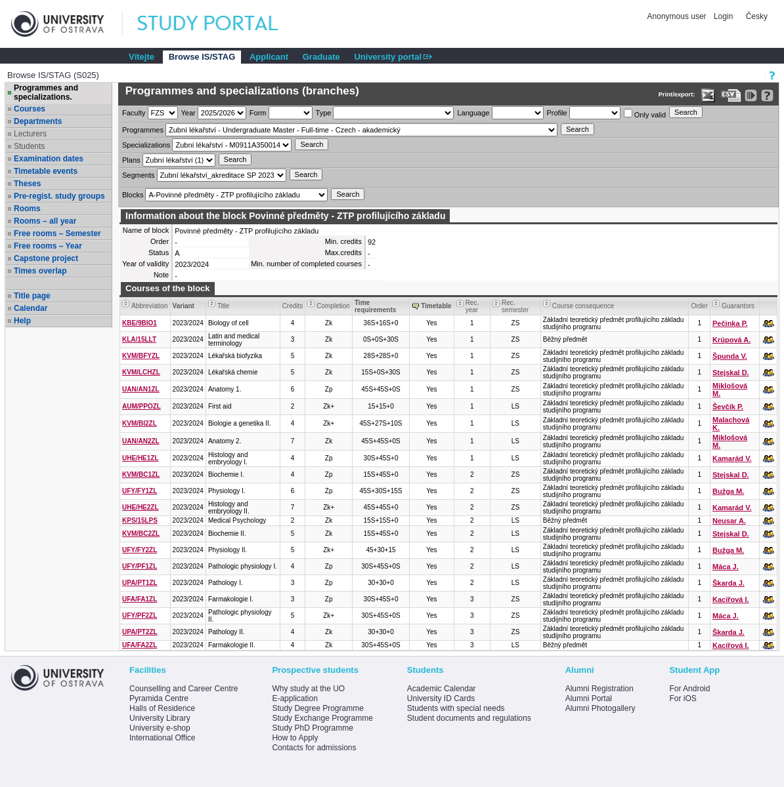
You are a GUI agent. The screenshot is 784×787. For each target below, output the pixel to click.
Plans (131, 160)
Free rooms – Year (48, 246)
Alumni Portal (588, 698)
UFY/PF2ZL (139, 615)
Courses (29, 108)
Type (324, 113)
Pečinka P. (730, 323)
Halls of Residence (162, 708)
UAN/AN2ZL (141, 441)
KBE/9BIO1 (139, 323)
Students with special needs (456, 708)
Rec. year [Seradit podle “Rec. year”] (472, 306)
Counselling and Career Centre (183, 688)
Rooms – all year (45, 221)
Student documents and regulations (469, 718)
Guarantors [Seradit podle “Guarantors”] (738, 306)
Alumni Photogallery (600, 708)
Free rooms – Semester (57, 233)
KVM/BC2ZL (141, 533)
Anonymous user (677, 16)
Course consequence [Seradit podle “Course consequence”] (583, 306)
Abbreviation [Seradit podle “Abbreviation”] (149, 306)
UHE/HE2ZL (140, 507)
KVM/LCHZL (141, 372)
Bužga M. (728, 491)
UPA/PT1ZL (140, 582)
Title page (32, 295)
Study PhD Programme (312, 728)
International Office (162, 737)
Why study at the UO (308, 688)
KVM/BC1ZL (141, 474)
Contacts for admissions (314, 747)
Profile (557, 113)
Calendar (30, 308)
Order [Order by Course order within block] (699, 306)
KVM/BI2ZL (139, 423)
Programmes (142, 130)
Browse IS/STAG (202, 57)
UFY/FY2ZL (139, 550)
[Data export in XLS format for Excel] (708, 95)
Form (258, 113)
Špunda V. (729, 356)
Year (188, 113)
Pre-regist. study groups (59, 196)
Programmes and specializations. (46, 92)
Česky (757, 16)
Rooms (27, 208)
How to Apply (295, 737)
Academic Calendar (441, 688)
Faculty (133, 113)
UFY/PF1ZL (139, 566)
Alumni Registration (599, 688)
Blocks (132, 195)
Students (29, 146)
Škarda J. (728, 583)
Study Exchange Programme (322, 718)
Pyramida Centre (158, 698)
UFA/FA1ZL (139, 599)
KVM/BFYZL (141, 355)
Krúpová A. (731, 340)
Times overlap (40, 270)
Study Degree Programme (317, 708)
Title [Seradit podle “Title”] (223, 306)
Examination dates (48, 158)
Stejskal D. (730, 372)
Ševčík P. (727, 407)
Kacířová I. (730, 599)
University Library (159, 718)
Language (473, 113)
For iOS (682, 698)
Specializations (146, 145)
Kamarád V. (732, 458)
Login (723, 16)
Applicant (269, 57)
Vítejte (141, 57)
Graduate (321, 57)
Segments (138, 175)
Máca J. (725, 567)
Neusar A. (729, 521)
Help (22, 320)
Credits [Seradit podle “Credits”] (292, 306)
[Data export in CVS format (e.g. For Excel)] (731, 95)
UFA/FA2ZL (139, 645)
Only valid (645, 114)
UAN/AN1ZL (141, 389)
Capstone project (46, 258)
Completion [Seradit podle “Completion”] (333, 306)
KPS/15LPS (140, 520)
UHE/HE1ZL (140, 458)
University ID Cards (441, 698)
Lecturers (30, 133)
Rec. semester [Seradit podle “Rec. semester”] (515, 306)
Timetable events (45, 171)
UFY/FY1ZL (139, 490)
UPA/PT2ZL (140, 632)
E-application (294, 698)
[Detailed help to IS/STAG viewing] (767, 95)
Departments (38, 121)
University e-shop (159, 728)
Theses (27, 183)
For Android (689, 688)
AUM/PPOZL (141, 406)
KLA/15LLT (139, 339)
